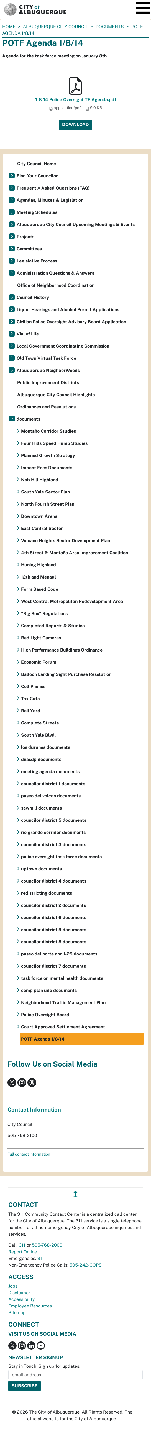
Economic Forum (38, 662)
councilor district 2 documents (53, 905)
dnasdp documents (41, 759)
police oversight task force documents (61, 856)
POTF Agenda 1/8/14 (43, 1039)
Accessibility (21, 1299)
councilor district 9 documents (53, 929)
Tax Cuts (30, 698)
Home (9, 26)
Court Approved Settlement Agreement (63, 1027)
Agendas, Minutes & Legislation (50, 200)
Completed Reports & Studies (53, 625)
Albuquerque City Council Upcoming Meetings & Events (76, 224)
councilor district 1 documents (53, 783)
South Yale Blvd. (38, 735)
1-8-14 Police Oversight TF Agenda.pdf (75, 99)
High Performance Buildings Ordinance (62, 650)
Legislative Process (37, 261)
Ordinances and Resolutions (46, 406)
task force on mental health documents (62, 978)
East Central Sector (42, 528)
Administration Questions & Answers (55, 273)
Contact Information (34, 1109)
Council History (33, 297)
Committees (29, 248)
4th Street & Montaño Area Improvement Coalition (74, 552)
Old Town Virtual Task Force (46, 358)
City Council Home (36, 163)
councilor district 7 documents (53, 966)
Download (75, 124)
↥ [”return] (75, 1194)
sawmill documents (41, 808)
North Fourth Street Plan (47, 504)
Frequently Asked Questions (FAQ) (53, 188)
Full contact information (28, 1154)
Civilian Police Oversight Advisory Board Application (71, 321)
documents (110, 26)
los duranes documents (45, 747)
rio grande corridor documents (53, 832)
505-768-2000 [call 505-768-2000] (47, 1245)
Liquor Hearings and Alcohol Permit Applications (68, 309)
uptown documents (41, 868)
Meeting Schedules (37, 212)
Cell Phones (33, 686)
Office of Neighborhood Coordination (55, 285)
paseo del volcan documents (51, 796)
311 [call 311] (22, 1245)
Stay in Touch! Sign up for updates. (44, 1366)
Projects (25, 236)
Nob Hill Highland (39, 479)
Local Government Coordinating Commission (63, 346)
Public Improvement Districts (48, 382)
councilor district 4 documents (53, 881)
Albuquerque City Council (55, 26)
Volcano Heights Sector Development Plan (65, 540)
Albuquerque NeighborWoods (48, 370)
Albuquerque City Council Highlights (56, 394)
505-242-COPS (86, 1265)
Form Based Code (39, 589)
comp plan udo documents (49, 990)
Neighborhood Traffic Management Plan (63, 1002)
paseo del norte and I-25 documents (59, 954)
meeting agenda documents (50, 771)
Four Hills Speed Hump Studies (54, 443)
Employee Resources (30, 1306)
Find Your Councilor (37, 175)
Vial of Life (28, 334)
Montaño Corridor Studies (48, 431)
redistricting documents (46, 893)
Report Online (22, 1251)
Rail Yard (30, 710)
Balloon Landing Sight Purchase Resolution (66, 674)
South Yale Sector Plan (45, 492)
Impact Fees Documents (46, 467)
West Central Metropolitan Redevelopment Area (72, 601)
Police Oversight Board (45, 1014)
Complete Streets (40, 723)
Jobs (12, 1286)
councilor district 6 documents (53, 917)
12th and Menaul (38, 577)
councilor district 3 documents (53, 844)
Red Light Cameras (41, 637)
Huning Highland (38, 565)
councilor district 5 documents (53, 820)
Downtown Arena (39, 516)
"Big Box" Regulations (44, 613)
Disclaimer (19, 1292)
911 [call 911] (40, 1258)
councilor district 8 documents (53, 941)
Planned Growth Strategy (48, 455)
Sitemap (17, 1312)
